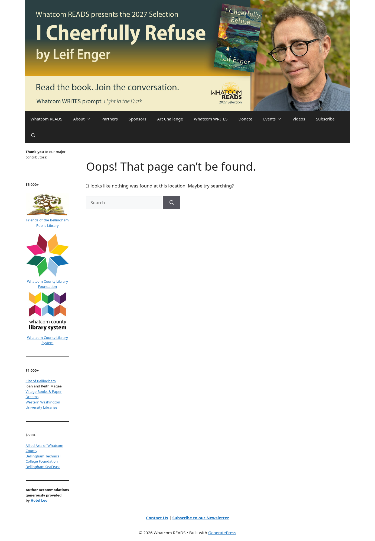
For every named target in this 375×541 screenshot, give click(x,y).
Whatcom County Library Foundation (47, 284)
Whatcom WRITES (211, 119)
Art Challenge (170, 119)
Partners (110, 119)
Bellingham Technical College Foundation (43, 459)
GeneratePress (222, 532)
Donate (245, 119)
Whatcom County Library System (47, 340)
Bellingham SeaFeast (43, 466)
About (84, 119)
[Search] (171, 202)
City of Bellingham (41, 380)
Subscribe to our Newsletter (200, 517)
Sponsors (137, 119)
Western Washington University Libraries (43, 405)
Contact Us (157, 517)
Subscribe (325, 119)
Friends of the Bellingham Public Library (47, 223)
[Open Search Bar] (33, 135)
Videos (298, 119)
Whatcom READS (47, 119)
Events (275, 119)
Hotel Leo (39, 500)
